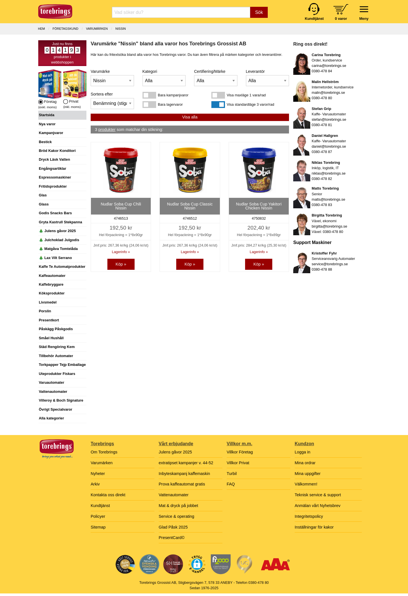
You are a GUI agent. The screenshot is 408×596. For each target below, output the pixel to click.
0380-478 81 (322, 125)
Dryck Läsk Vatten (54, 159)
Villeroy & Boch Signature (61, 400)
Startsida (46, 115)
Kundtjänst (100, 505)
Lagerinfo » (121, 252)
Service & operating (176, 516)
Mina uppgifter (307, 473)
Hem (41, 28)
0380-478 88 (322, 269)
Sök (259, 12)
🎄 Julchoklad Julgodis (59, 240)
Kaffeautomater (52, 275)
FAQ (231, 484)
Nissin (120, 28)
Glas (43, 195)
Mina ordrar (305, 463)
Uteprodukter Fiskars (57, 374)
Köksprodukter (52, 293)
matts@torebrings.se (328, 199)
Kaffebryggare (51, 284)
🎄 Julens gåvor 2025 (57, 231)
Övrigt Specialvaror (55, 409)
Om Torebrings (104, 452)
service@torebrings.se (330, 264)
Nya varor (47, 124)
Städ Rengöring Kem (57, 347)
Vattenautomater (53, 391)
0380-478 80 (322, 98)
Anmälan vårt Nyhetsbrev (318, 505)
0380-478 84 (322, 71)
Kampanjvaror (51, 133)
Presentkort (49, 320)
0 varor (341, 18)
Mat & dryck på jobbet (178, 505)
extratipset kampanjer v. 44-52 (186, 463)
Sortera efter (102, 94)
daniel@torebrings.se (329, 146)
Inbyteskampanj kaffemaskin (184, 473)
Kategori (150, 71)
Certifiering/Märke (209, 71)
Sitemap (98, 527)
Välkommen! (306, 484)
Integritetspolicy (309, 516)
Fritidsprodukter (53, 186)
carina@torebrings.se (329, 65)
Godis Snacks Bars (55, 213)
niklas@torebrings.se (329, 173)
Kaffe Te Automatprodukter (62, 266)
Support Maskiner (312, 242)
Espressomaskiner (55, 177)
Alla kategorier (51, 418)
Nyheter (98, 473)
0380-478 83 (322, 205)
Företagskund (65, 28)
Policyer (98, 516)
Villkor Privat (238, 463)
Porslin (45, 311)
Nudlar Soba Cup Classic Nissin (190, 206)
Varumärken (97, 28)
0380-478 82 (322, 179)
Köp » (121, 264)
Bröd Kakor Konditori (57, 151)
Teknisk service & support (318, 495)
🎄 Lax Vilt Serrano (55, 258)
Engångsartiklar (52, 168)
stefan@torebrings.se (329, 119)
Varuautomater (51, 382)
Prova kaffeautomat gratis (182, 484)
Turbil (232, 473)
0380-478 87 (322, 152)
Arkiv (95, 484)
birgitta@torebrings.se (329, 226)
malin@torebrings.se (328, 92)
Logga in (302, 452)
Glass (44, 204)
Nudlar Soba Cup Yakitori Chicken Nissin (259, 206)
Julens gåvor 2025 (175, 452)
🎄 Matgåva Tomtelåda (58, 249)
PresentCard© (171, 537)
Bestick (45, 142)
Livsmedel (48, 302)
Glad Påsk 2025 (173, 527)
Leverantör (255, 71)
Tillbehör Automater (56, 356)
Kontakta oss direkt (108, 495)
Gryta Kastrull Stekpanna (60, 222)
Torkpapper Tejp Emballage (62, 364)
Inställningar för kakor (314, 527)
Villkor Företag (240, 452)
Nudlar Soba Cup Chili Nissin (121, 206)
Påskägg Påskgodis (56, 329)
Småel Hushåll (51, 338)
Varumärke (100, 71)
